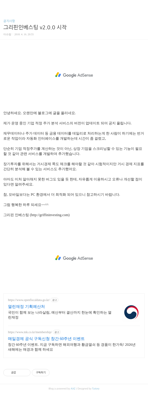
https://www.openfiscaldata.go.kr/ (29, 300)
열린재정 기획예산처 (26, 306)
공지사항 (9, 21)
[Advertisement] (74, 75)
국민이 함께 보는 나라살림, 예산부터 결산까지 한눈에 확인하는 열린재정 (59, 315)
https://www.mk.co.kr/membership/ (30, 332)
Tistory (95, 388)
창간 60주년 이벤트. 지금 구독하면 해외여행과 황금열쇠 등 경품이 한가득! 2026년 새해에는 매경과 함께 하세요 (72, 347)
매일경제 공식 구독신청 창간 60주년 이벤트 (46, 338)
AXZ (73, 388)
